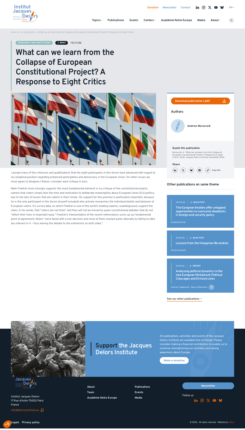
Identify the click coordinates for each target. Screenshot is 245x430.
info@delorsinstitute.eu (27, 410)
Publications (116, 20)
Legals (15, 422)
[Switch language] (231, 7)
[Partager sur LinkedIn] (175, 170)
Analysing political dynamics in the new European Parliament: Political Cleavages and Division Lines (199, 275)
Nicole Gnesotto (178, 250)
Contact (185, 7)
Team (90, 392)
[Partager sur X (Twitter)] (183, 170)
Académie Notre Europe (176, 20)
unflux (231, 422)
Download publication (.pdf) (200, 101)
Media (201, 20)
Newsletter (170, 7)
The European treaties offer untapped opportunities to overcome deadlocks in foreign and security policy (201, 211)
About (91, 387)
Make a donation (174, 360)
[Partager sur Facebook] (199, 170)
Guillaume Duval (178, 222)
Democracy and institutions (34, 42)
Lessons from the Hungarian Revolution (202, 243)
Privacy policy (31, 422)
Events (133, 20)
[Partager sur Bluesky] (191, 170)
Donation (153, 7)
